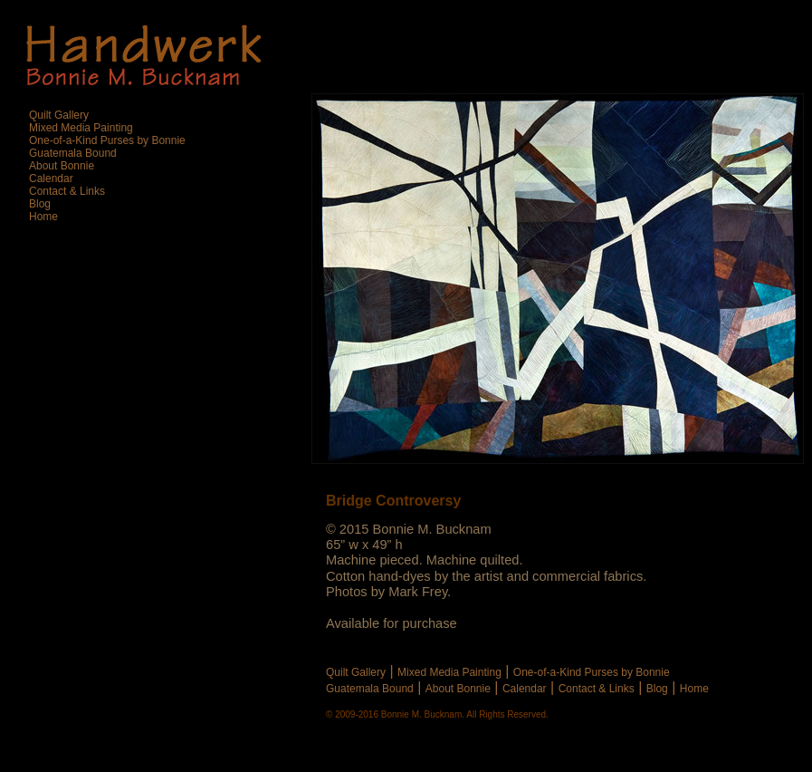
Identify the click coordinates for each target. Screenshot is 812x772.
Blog (657, 688)
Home (694, 688)
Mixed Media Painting (449, 672)
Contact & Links (597, 688)
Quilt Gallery (356, 672)
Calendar (524, 688)
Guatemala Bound (370, 688)
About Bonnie (458, 688)
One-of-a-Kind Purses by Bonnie (591, 672)
